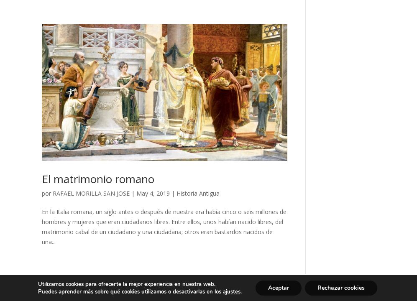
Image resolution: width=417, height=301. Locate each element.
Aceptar (278, 288)
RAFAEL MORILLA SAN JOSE (91, 193)
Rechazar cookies (341, 288)
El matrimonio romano (98, 178)
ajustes (231, 292)
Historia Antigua (198, 193)
